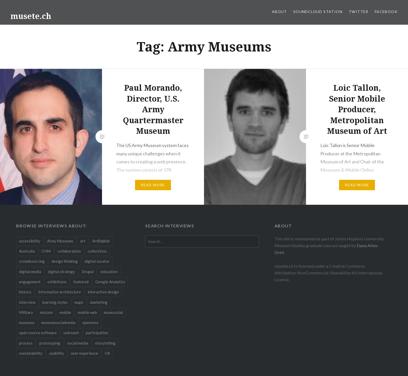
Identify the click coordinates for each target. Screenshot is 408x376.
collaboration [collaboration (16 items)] (69, 251)
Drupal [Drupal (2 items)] (88, 271)
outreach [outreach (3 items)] (71, 332)
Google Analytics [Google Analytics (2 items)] (110, 281)
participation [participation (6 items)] (97, 332)
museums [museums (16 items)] (27, 322)
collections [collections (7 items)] (97, 251)
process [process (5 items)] (26, 343)
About (279, 11)
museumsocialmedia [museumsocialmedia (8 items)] (58, 322)
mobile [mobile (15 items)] (65, 312)
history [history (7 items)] (25, 291)
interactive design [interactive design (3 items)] (103, 291)
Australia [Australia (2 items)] (27, 251)
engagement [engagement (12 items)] (30, 281)
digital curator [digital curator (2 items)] (97, 261)
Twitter (358, 11)
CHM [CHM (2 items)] (46, 251)
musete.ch (30, 16)
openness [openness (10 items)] (90, 322)
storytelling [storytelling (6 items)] (105, 343)
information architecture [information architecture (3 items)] (59, 291)
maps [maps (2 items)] (78, 302)
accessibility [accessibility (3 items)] (29, 241)
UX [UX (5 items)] (107, 353)
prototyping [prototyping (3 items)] (49, 343)
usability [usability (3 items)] (56, 353)
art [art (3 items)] (82, 241)
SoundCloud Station (317, 11)
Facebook (386, 11)
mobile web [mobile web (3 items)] (87, 312)
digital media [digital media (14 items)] (30, 271)
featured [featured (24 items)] (80, 281)
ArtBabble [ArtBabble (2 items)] (101, 241)
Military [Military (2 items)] (26, 312)
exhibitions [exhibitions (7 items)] (57, 281)
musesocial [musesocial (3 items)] (113, 312)
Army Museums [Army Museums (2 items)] (60, 241)
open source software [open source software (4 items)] (38, 332)
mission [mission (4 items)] (46, 312)
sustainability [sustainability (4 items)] (30, 353)
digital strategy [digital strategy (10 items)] (61, 271)
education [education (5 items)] (109, 271)
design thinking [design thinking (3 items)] (65, 261)
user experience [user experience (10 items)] (84, 353)
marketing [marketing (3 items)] (98, 302)
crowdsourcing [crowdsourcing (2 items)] (32, 261)
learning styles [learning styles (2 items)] (55, 302)
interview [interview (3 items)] (27, 302)
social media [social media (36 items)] (77, 343)
